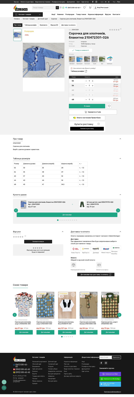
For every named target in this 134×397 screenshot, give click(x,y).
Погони (34, 381)
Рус (118, 2)
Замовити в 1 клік (87, 107)
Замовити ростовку (87, 124)
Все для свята (52, 384)
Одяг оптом (85, 2)
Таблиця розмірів (79, 66)
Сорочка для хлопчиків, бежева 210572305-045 (88, 325)
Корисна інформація (95, 15)
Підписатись (116, 360)
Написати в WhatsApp (110, 382)
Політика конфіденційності (112, 394)
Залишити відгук (38, 243)
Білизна (35, 374)
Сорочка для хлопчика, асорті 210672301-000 (44, 325)
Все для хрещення (54, 376)
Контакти (116, 15)
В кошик (87, 101)
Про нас (16, 2)
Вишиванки (36, 369)
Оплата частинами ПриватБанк (87, 113)
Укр (114, 2)
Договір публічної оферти (72, 379)
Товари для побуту (38, 379)
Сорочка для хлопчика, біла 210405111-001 (66, 325)
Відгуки (108, 15)
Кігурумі (50, 369)
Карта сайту (68, 376)
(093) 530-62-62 (21, 375)
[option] (17, 30)
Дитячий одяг (52, 364)
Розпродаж (69, 15)
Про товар (17, 131)
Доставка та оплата (68, 131)
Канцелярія (51, 381)
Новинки (60, 15)
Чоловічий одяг (53, 367)
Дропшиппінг (71, 2)
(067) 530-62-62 (20, 368)
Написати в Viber (110, 377)
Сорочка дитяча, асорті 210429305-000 (109, 325)
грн (102, 2)
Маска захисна (37, 384)
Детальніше (67, 217)
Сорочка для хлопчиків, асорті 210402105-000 (23, 325)
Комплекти (43, 131)
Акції (53, 15)
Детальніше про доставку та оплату (96, 277)
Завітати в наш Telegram (107, 387)
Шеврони (51, 379)
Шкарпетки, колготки (55, 374)
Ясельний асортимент (39, 364)
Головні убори (52, 372)
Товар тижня (81, 15)
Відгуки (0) (54, 131)
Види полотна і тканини (42, 2)
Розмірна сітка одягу (58, 2)
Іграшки (34, 386)
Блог (78, 2)
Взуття (34, 376)
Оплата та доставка (27, 2)
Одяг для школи (37, 372)
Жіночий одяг (36, 367)
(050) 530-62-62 (21, 372)
